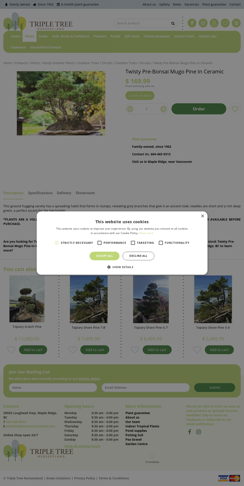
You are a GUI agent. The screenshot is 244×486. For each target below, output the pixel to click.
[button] (122, 267)
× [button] (202, 216)
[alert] (122, 243)
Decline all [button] (138, 256)
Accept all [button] (104, 256)
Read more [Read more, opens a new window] (146, 233)
